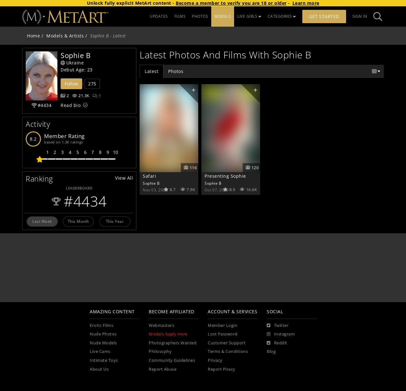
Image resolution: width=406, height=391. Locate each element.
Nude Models (103, 343)
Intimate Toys (104, 360)
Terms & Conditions (228, 351)
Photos (175, 71)
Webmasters (161, 325)
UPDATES (159, 16)
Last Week (42, 221)
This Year (115, 221)
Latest (151, 71)
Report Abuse (162, 369)
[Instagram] (281, 334)
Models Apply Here (168, 334)
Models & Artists (65, 36)
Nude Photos (103, 334)
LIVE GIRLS (249, 16)
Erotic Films (101, 325)
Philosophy (160, 351)
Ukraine (72, 63)
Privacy (215, 360)
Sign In (359, 16)
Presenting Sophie (225, 176)
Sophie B (151, 183)
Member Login (222, 325)
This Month (78, 221)
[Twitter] (277, 325)
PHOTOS (200, 16)
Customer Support (227, 343)
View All (124, 178)
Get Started (324, 16)
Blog (271, 351)
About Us (99, 369)
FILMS (180, 16)
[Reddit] (277, 343)
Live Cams (100, 351)
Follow (71, 84)
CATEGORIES (282, 16)
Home (33, 36)
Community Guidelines (172, 360)
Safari (149, 176)
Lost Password (223, 334)
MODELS (222, 16)
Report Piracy (221, 369)
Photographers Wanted (172, 343)
